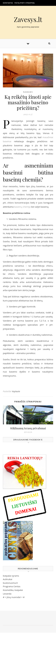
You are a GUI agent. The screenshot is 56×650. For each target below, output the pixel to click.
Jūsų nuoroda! (14, 597)
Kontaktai (8, 3)
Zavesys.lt (28, 19)
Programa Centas (11, 586)
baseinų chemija (22, 206)
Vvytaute (16, 391)
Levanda (7, 593)
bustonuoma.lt (10, 582)
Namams (28, 92)
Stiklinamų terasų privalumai (28, 428)
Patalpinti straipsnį (25, 3)
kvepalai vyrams (11, 575)
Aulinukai (7, 579)
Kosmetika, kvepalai (13, 590)
